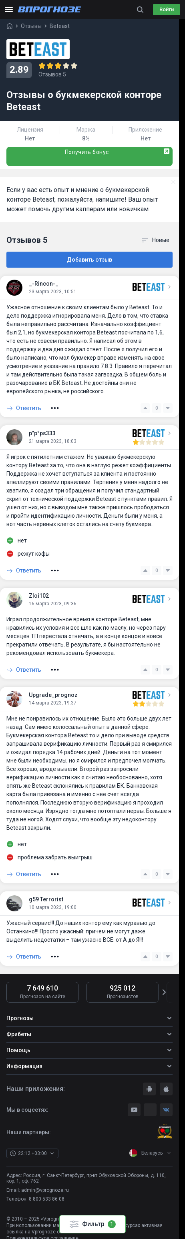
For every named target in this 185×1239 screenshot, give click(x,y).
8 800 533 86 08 (46, 1199)
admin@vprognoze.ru (45, 1190)
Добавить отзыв (89, 259)
